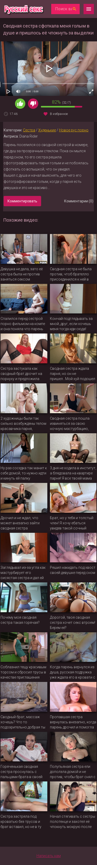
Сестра (29, 130)
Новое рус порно (73, 130)
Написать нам (48, 856)
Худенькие (47, 130)
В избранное (59, 114)
